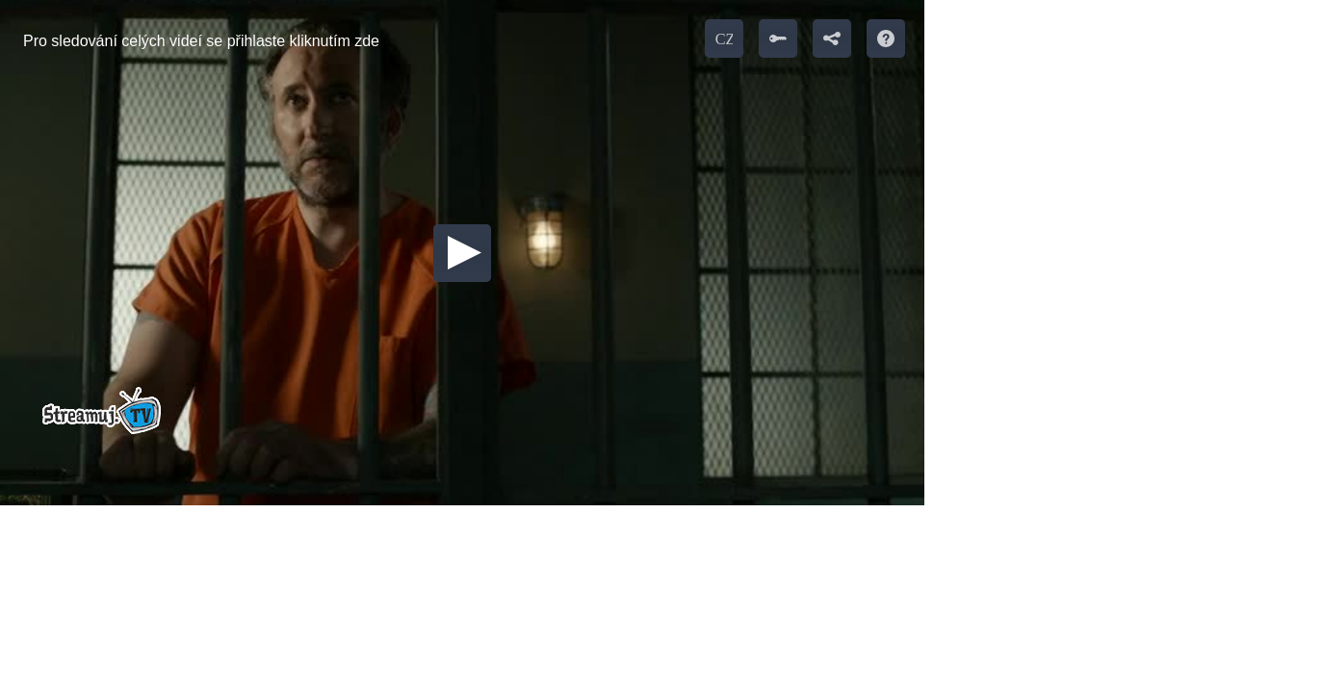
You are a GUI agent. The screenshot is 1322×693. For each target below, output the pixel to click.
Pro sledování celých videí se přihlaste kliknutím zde (201, 41)
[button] (462, 253)
